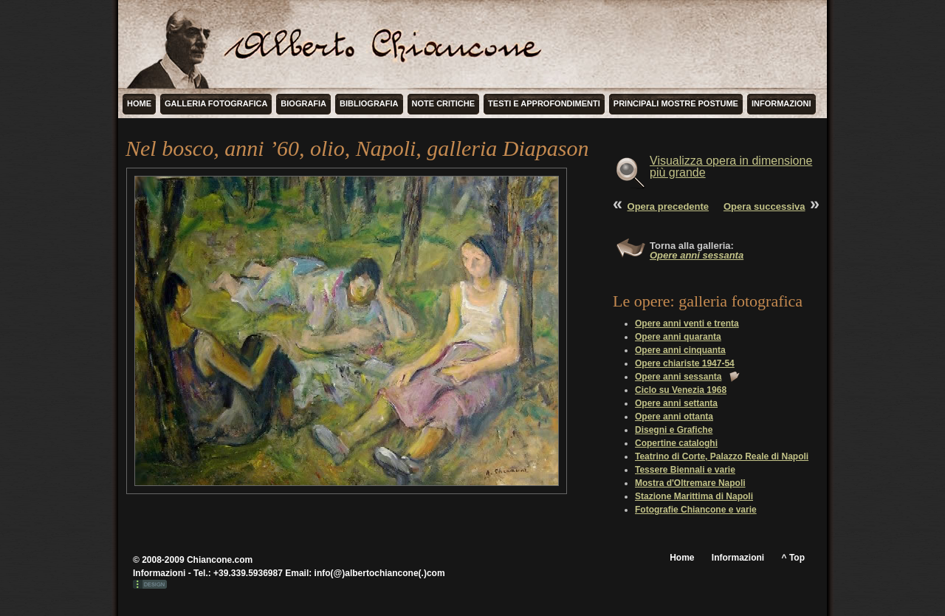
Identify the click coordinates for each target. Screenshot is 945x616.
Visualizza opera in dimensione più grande (731, 166)
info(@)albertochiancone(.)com (380, 573)
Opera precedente (668, 206)
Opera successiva (764, 206)
